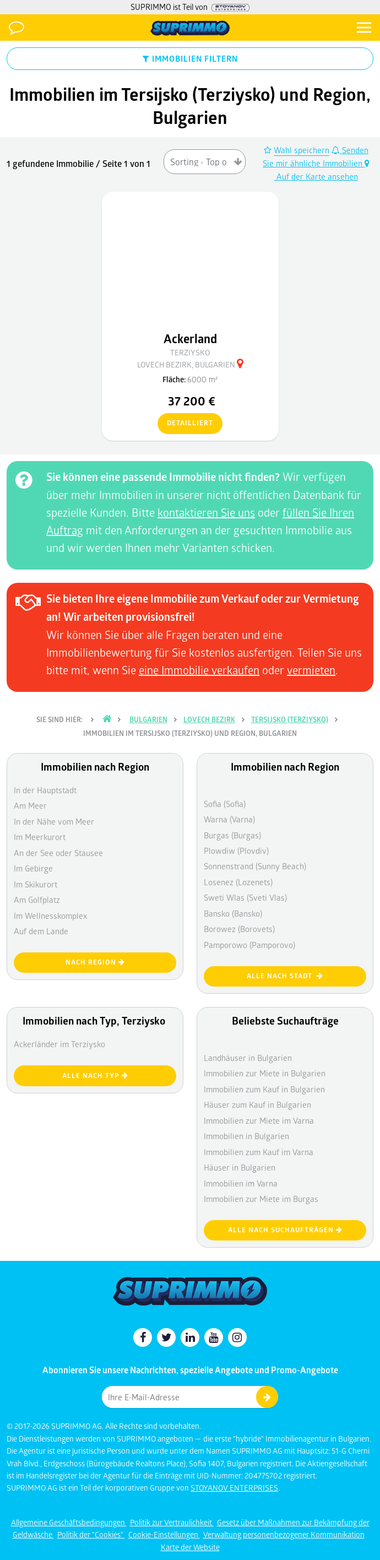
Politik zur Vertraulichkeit (172, 1522)
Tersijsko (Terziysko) (289, 719)
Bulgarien (148, 719)
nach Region (95, 962)
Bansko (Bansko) (233, 913)
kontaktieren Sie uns (206, 512)
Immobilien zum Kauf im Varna (258, 1151)
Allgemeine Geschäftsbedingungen (69, 1522)
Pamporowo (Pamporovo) (249, 944)
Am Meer (30, 805)
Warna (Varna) (229, 819)
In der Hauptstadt (45, 789)
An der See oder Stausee (58, 852)
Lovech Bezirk (209, 719)
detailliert (185, 423)
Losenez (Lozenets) (238, 881)
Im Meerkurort (40, 836)
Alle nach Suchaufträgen (285, 1229)
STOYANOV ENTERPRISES (234, 1487)
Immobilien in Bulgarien (246, 1135)
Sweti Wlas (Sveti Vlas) (245, 897)
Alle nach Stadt (285, 976)
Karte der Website (190, 1547)
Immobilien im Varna (241, 1183)
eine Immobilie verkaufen (199, 670)
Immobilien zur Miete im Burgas (261, 1198)
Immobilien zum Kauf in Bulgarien (264, 1089)
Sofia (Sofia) (225, 803)
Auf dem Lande (41, 930)
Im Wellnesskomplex (50, 915)
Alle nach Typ (95, 1075)
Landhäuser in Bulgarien (248, 1057)
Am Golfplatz (37, 899)
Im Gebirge (33, 868)
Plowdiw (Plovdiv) (236, 850)
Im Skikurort (35, 884)
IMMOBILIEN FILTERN (190, 58)
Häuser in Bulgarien (239, 1167)
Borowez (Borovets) (239, 928)
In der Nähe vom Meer (54, 821)
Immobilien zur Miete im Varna (259, 1120)
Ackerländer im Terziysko (59, 1043)
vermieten (311, 670)
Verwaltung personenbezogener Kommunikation (284, 1534)
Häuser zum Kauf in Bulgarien (257, 1104)
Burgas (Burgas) (232, 835)
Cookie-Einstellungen (164, 1534)
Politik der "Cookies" (91, 1534)
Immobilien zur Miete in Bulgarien (264, 1073)
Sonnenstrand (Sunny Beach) (255, 865)
